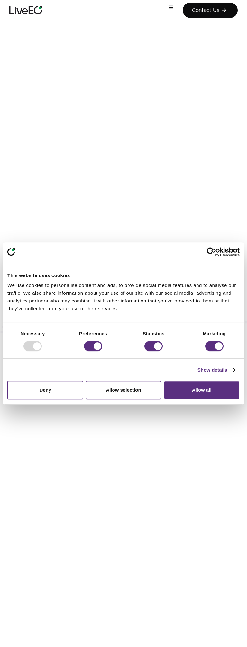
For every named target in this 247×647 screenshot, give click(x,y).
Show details (212, 369)
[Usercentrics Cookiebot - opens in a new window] (211, 252)
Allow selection (123, 390)
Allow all (202, 390)
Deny (45, 390)
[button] (173, 10)
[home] (25, 10)
